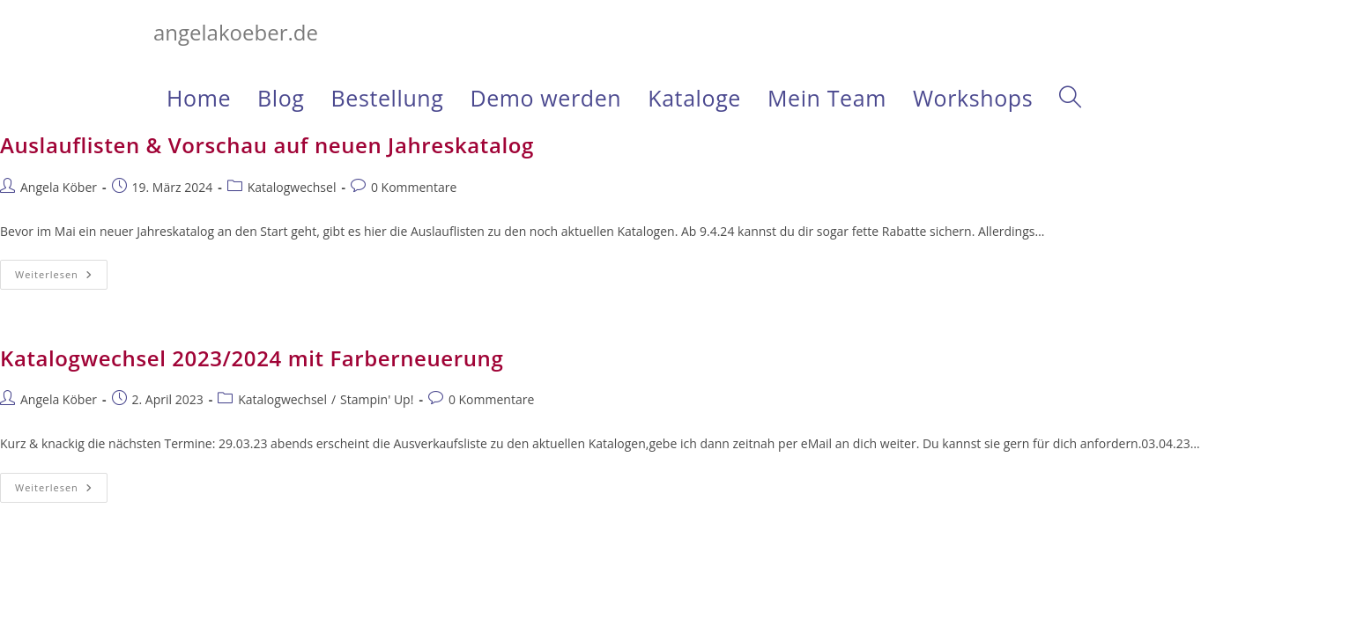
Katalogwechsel (292, 187)
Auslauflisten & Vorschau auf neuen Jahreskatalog (267, 144)
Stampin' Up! (376, 399)
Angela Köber (58, 187)
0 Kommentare (413, 187)
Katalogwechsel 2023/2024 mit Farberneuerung (251, 357)
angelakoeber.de (235, 32)
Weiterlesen (61, 278)
